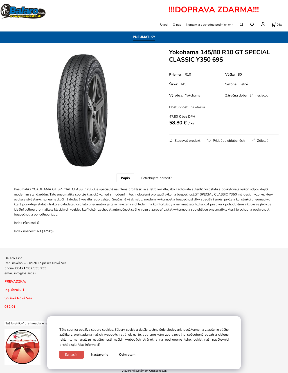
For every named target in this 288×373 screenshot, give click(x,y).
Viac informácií (88, 344)
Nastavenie (99, 354)
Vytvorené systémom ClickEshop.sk (144, 371)
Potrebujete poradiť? (156, 178)
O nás (177, 24)
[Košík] (277, 24)
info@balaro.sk (25, 273)
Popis (125, 178)
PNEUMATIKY (144, 37)
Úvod (164, 24)
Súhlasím (71, 354)
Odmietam (127, 354)
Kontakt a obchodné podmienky (208, 24)
